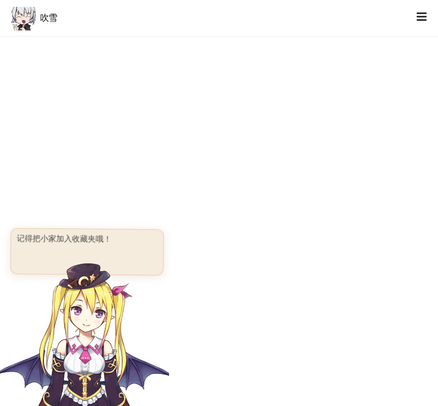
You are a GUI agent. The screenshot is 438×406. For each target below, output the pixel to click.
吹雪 (34, 18)
